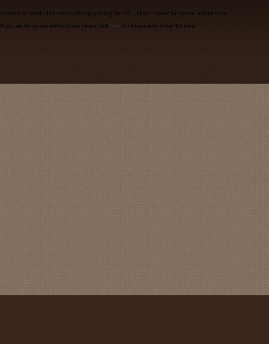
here (115, 26)
